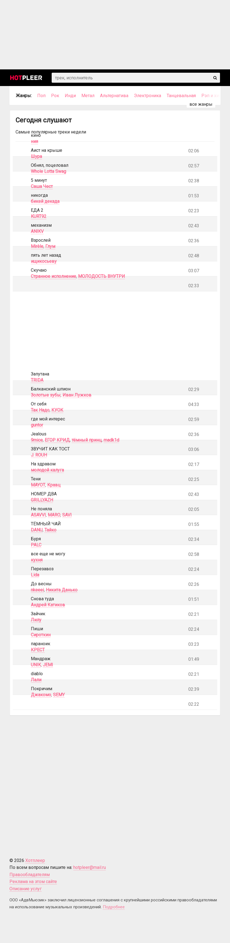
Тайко (50, 530)
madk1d (111, 440)
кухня (36, 560)
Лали (36, 679)
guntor (37, 425)
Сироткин (41, 634)
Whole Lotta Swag (48, 171)
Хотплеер (35, 860)
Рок (55, 95)
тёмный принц (87, 440)
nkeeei (37, 589)
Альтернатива (114, 95)
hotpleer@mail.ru (89, 867)
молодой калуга (47, 470)
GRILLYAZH (42, 500)
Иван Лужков (76, 395)
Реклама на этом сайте (33, 881)
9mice (37, 440)
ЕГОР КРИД (57, 440)
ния (34, 141)
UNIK (36, 664)
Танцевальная (181, 95)
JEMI (48, 664)
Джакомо (41, 694)
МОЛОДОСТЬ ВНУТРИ (101, 276)
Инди (70, 95)
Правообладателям (29, 874)
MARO (54, 515)
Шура (36, 156)
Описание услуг (25, 888)
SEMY (59, 694)
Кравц (54, 485)
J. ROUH (39, 455)
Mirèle (37, 246)
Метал (87, 95)
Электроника (147, 95)
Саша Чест (42, 186)
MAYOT (38, 485)
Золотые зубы (46, 395)
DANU (36, 530)
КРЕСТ (38, 649)
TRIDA (37, 380)
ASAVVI (38, 515)
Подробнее (114, 906)
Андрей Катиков (48, 604)
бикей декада (45, 201)
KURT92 (38, 216)
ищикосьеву (44, 261)
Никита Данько (62, 589)
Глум (50, 246)
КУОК (57, 410)
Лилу (36, 619)
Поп (41, 95)
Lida (35, 575)
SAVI (67, 515)
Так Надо (40, 410)
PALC (36, 545)
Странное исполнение (53, 276)
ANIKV (37, 231)
